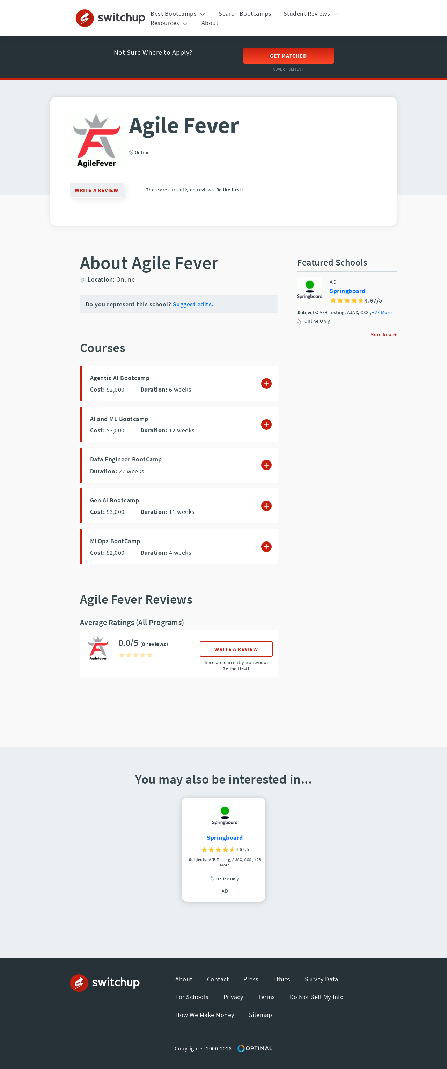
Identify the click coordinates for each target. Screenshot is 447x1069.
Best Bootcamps (179, 13)
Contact (218, 979)
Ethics (281, 979)
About (210, 23)
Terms (266, 997)
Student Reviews (312, 13)
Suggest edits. (193, 304)
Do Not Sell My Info (317, 997)
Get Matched (288, 55)
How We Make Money (204, 1015)
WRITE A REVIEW (96, 190)
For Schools (192, 997)
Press (251, 979)
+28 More (382, 312)
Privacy (233, 997)
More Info (383, 334)
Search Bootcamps (245, 13)
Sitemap (260, 1015)
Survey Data (321, 979)
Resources (170, 23)
